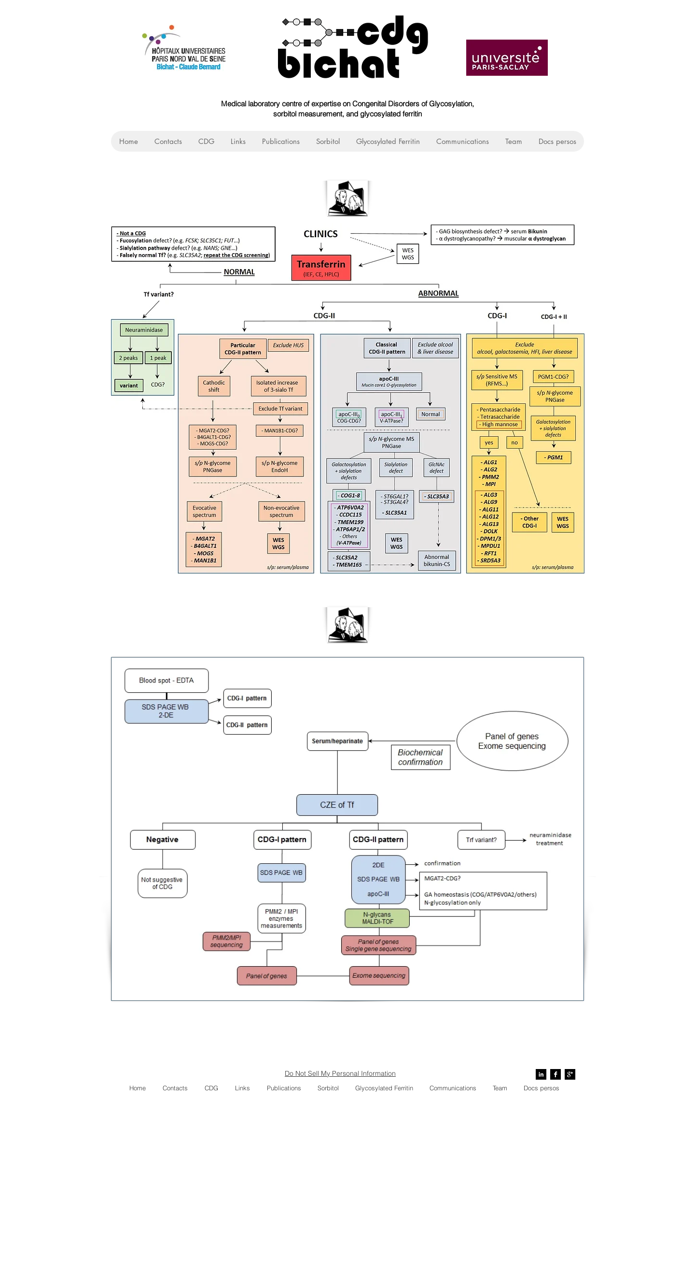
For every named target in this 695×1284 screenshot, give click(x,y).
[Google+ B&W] (570, 1074)
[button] (206, 141)
